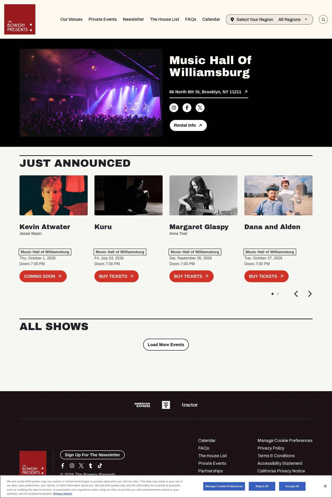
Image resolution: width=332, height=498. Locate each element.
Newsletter (133, 19)
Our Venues (71, 19)
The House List (164, 19)
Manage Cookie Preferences (285, 440)
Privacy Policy (270, 448)
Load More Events (166, 344)
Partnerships (210, 471)
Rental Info (188, 125)
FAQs (190, 19)
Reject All (262, 486)
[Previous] (296, 294)
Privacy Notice (62, 493)
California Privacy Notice (281, 471)
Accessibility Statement (279, 463)
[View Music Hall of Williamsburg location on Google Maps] (208, 92)
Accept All (292, 486)
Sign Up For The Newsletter (92, 455)
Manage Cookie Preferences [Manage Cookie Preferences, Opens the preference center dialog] (224, 486)
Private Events (103, 19)
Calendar (211, 19)
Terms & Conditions (276, 455)
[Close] (325, 486)
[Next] (309, 294)
